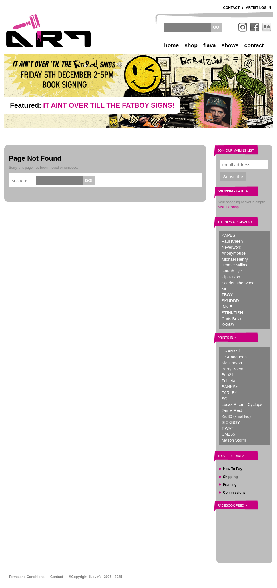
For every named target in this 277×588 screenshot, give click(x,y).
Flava (209, 45)
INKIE (227, 306)
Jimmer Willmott (236, 265)
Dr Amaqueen (234, 357)
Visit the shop (228, 207)
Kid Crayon (232, 363)
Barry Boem (232, 369)
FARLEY (229, 392)
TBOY (227, 294)
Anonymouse (234, 253)
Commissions (234, 493)
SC (224, 398)
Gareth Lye (232, 271)
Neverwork (231, 247)
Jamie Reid (232, 410)
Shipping (230, 477)
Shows (230, 45)
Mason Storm (234, 440)
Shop (191, 45)
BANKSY (230, 386)
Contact (231, 8)
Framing (229, 485)
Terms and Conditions (27, 577)
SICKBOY (231, 422)
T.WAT (228, 428)
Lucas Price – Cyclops (242, 404)
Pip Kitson (231, 277)
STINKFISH (232, 312)
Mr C (226, 289)
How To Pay (232, 469)
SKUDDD (230, 300)
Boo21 (228, 374)
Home (171, 45)
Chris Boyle (232, 318)
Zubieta (228, 380)
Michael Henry (235, 259)
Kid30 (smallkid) (236, 416)
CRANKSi (231, 351)
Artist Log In (258, 8)
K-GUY (228, 324)
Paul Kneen (232, 241)
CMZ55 (228, 434)
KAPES (228, 235)
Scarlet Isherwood (238, 283)
